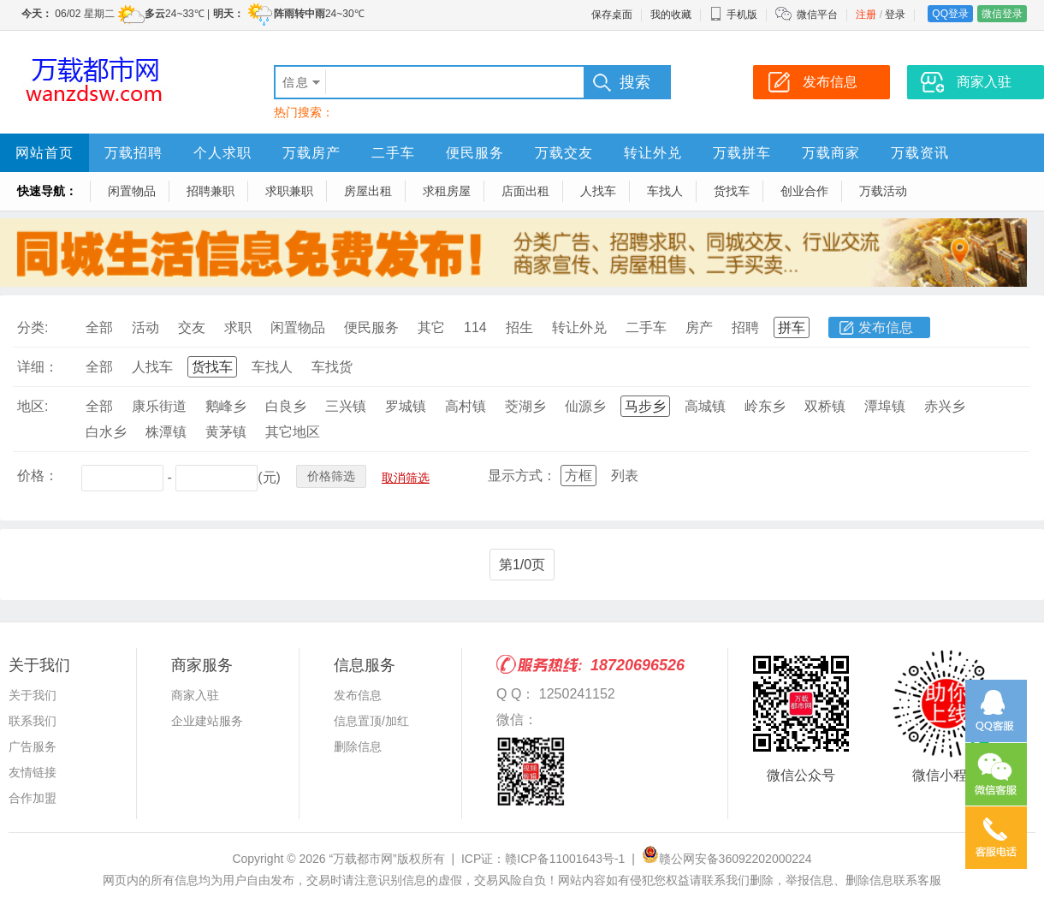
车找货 (332, 367)
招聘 (745, 327)
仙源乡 (585, 406)
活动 (145, 327)
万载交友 (564, 153)
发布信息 (885, 327)
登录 (895, 15)
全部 (99, 327)
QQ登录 (950, 14)
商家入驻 (195, 695)
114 (475, 327)
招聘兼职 (210, 191)
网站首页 (44, 153)
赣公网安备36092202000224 (727, 858)
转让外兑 (653, 153)
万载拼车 (742, 153)
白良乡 (285, 406)
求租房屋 (447, 191)
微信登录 (1002, 14)
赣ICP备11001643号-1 (565, 858)
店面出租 (525, 191)
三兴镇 (345, 406)
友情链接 (32, 772)
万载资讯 (920, 153)
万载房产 (311, 153)
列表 (624, 475)
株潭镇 (166, 432)
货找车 (732, 191)
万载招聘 (133, 153)
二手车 (393, 153)
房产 (699, 327)
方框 (578, 475)
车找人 (665, 191)
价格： (37, 475)
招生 (519, 327)
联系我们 (32, 721)
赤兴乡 (944, 406)
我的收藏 (670, 15)
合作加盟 (32, 798)
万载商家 (831, 153)
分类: (32, 327)
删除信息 (358, 746)
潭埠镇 (884, 406)
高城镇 (705, 406)
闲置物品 (132, 191)
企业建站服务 (207, 721)
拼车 (791, 327)
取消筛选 (406, 478)
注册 (866, 15)
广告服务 (32, 746)
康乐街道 (159, 406)
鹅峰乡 (225, 406)
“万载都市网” (362, 858)
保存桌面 (611, 15)
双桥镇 (824, 406)
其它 (431, 327)
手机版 (733, 15)
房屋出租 (368, 191)
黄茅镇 (225, 432)
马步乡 (645, 406)
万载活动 (883, 191)
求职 (238, 327)
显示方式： (522, 475)
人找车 (598, 191)
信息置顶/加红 (371, 721)
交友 (191, 327)
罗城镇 (405, 406)
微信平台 (817, 15)
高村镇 (465, 406)
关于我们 (32, 695)
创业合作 (804, 191)
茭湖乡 (525, 406)
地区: (32, 406)
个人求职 (222, 153)
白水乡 (106, 432)
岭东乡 (765, 406)
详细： (37, 367)
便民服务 (475, 153)
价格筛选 (331, 476)
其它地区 (292, 432)
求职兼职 (289, 191)
